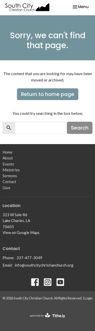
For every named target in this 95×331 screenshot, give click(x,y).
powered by (47, 315)
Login (88, 298)
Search (79, 127)
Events (8, 164)
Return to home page (47, 94)
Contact (9, 181)
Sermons (10, 175)
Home (7, 152)
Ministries (11, 170)
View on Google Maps (21, 232)
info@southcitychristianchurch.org (44, 265)
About (8, 158)
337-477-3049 (29, 257)
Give (6, 187)
